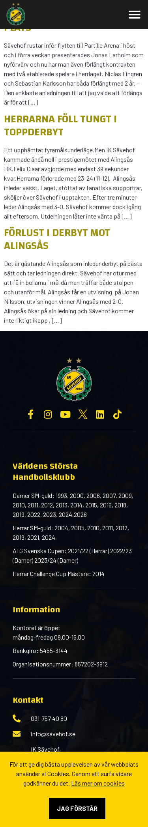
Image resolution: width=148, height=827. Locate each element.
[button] (134, 14)
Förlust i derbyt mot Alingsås (57, 239)
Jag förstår (77, 808)
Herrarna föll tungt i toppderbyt (60, 126)
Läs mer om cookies (98, 783)
